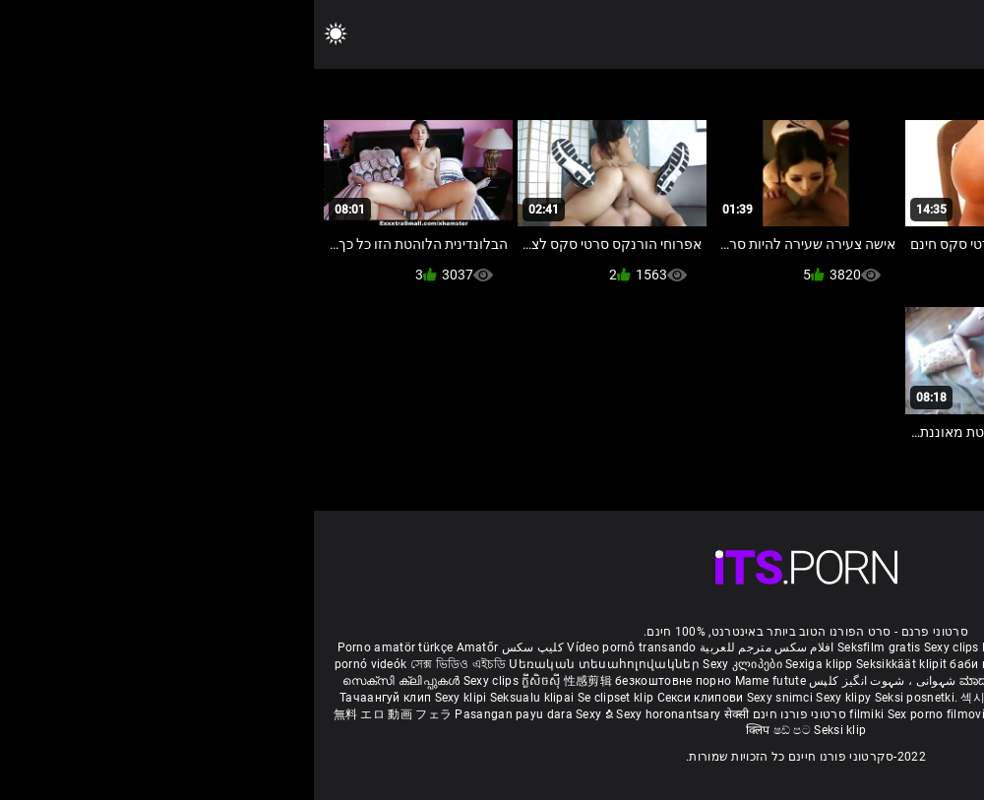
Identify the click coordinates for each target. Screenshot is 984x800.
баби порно (670, 664)
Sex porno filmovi (622, 714)
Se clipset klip (303, 698)
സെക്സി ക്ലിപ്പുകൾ (89, 681)
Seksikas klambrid (859, 714)
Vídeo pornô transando (317, 647)
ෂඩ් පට (480, 730)
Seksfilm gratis (565, 647)
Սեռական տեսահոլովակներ (292, 664)
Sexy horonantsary (355, 714)
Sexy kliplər (707, 714)
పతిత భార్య (878, 681)
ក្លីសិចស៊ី (229, 681)
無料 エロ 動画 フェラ (79, 714)
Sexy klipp (853, 698)
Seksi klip (796, 698)
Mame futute (456, 681)
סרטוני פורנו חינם (485, 714)
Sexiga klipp (506, 664)
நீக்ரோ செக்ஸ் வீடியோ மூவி (786, 664)
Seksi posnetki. (604, 698)
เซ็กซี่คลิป (741, 698)
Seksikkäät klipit (589, 664)
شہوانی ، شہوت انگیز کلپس (567, 681)
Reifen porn (928, 647)
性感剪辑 (276, 681)
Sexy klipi (148, 698)
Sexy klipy (531, 698)
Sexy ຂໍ (282, 714)
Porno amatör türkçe (82, 647)
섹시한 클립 (679, 698)
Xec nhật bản (857, 647)
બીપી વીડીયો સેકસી (915, 664)
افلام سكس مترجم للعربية (453, 647)
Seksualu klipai (220, 698)
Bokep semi (772, 714)
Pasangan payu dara (201, 714)
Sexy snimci (468, 698)
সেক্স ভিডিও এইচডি (144, 664)
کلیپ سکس (219, 647)
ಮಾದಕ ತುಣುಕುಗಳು (695, 681)
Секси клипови (388, 698)
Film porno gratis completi (742, 647)
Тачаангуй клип (73, 698)
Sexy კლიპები (430, 664)
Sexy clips (639, 647)
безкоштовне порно (359, 681)
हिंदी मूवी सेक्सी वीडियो (795, 681)
